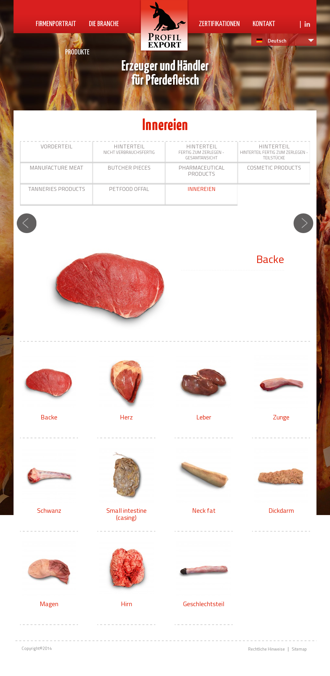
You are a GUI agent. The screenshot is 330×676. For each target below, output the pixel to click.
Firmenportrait (56, 24)
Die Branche (104, 24)
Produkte (77, 52)
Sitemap (299, 649)
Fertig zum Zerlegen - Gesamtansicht (201, 151)
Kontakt (264, 24)
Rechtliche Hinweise (266, 649)
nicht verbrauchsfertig (129, 148)
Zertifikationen (219, 24)
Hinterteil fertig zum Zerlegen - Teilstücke (274, 151)
